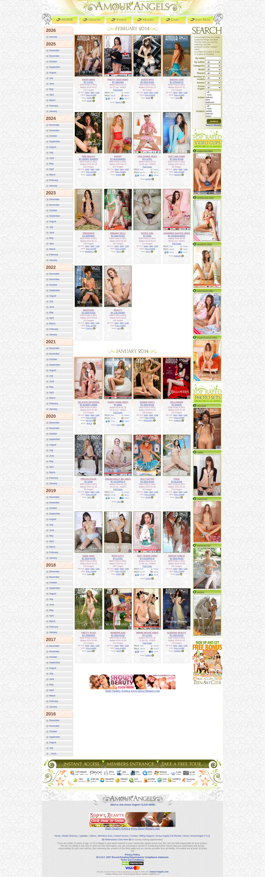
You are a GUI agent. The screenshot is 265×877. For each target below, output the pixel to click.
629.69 (142, 575)
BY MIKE (118, 404)
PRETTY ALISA (88, 632)
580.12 (126, 495)
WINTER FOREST (176, 556)
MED (92, 92)
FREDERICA (88, 233)
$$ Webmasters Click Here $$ (116, 836)
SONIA (89, 98)
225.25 (156, 651)
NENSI (148, 497)
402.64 (113, 95)
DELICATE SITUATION (88, 402)
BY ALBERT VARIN (88, 404)
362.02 (171, 252)
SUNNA (148, 179)
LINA (178, 98)
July (51, 78)
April (51, 94)
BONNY (118, 156)
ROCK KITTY (118, 556)
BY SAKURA (118, 82)
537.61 (113, 421)
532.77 (156, 172)
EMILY (118, 574)
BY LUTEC (88, 82)
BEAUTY (118, 310)
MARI (148, 98)
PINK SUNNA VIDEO (147, 156)
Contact (134, 832)
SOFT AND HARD (176, 156)
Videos (92, 832)
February (53, 105)
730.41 (185, 249)
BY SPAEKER (88, 635)
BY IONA (147, 236)
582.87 (126, 418)
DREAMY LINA (177, 79)
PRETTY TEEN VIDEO (117, 79)
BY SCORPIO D (118, 481)
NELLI (118, 251)
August (52, 72)
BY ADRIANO (88, 236)
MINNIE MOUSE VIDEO (147, 632)
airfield (213, 111)
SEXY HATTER (147, 479)
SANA (89, 574)
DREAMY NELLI (118, 233)
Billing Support (147, 832)
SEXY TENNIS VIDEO (147, 556)
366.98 (171, 249)
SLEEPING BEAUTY (176, 632)
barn (213, 100)
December (54, 50)
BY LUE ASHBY (118, 312)
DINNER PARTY (147, 402)
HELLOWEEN (176, 402)
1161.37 (156, 648)
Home (57, 832)
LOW (98, 92)
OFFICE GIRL (147, 233)
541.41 (113, 498)
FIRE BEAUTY (88, 156)
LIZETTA (89, 174)
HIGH (87, 92)
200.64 (156, 175)
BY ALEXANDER (118, 159)
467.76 (142, 172)
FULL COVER (91, 95)
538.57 (142, 651)
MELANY (89, 420)
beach (213, 116)
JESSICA (89, 328)
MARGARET (148, 420)
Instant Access (121, 832)
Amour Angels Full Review (168, 832)
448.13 (126, 95)
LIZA (177, 574)
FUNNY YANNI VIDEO (118, 402)
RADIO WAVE (88, 79)
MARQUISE (88, 310)
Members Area (105, 832)
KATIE (89, 101)
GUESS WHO (147, 79)
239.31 (126, 498)
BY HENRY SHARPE (88, 159)
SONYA (148, 578)
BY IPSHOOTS (176, 82)
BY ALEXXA (176, 481)
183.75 (126, 98)
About (186, 832)
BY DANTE (177, 404)
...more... (53, 753)
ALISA (89, 651)
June (51, 83)
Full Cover (118, 90)
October (53, 61)
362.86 (156, 575)
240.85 (126, 421)
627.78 (142, 572)
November (54, 56)
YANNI (118, 425)
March (52, 100)
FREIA (177, 479)
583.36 (142, 648)
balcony (213, 97)
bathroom (213, 102)
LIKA (119, 328)
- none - (213, 94)
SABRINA (177, 420)
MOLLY (89, 423)
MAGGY (119, 102)
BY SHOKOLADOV (176, 236)
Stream (126, 92)
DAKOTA (177, 256)
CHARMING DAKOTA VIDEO (176, 233)
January (53, 36)
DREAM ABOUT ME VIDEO (118, 479)
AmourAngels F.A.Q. (200, 832)
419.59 (142, 175)
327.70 (113, 98)
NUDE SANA (89, 556)
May (51, 89)
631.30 (156, 572)
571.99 (113, 495)
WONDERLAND (117, 632)
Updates (84, 832)
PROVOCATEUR (88, 479)
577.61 (113, 418)
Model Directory (70, 832)
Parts (112, 92)
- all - (213, 92)
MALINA (177, 174)
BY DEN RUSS (147, 82)
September (54, 67)
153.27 (185, 252)
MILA (148, 251)
